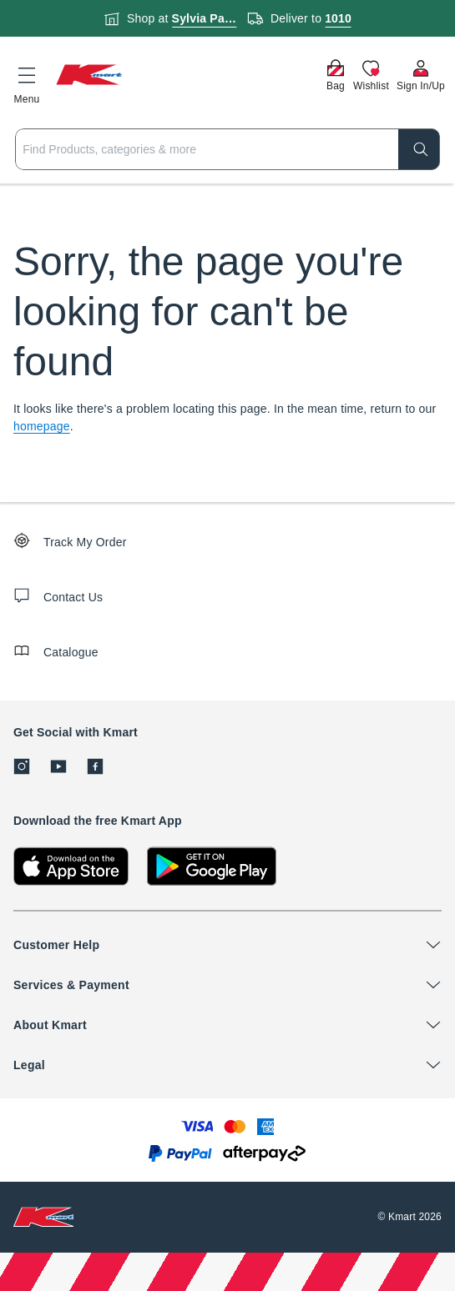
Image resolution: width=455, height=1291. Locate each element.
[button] (26, 82)
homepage (41, 426)
